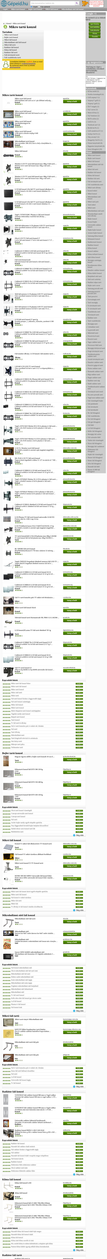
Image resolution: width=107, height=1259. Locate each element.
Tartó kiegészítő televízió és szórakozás (24, 738)
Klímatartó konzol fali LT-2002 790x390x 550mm (32, 1216)
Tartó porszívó (92, 296)
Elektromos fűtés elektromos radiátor (23, 1165)
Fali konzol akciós (17, 1159)
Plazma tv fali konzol (18, 1004)
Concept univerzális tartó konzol (22, 813)
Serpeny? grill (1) (94, 103)
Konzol (8, 23)
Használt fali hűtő (94, 467)
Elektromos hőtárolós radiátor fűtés (23, 1171)
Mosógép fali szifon (94, 434)
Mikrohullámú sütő (22, 931)
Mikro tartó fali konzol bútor (20, 683)
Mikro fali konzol (21, 151)
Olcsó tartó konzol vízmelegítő (21, 810)
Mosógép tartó (92, 324)
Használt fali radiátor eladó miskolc (23, 1146)
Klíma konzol (92, 248)
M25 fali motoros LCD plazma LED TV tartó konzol (33, 307)
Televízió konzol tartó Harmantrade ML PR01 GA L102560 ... (37, 617)
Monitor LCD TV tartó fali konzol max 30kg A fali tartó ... (35, 164)
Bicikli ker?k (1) (93, 128)
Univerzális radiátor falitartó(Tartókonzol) (30, 1120)
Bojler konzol (92, 219)
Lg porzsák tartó (93, 330)
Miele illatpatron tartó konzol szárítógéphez (25, 711)
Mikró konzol (92, 194)
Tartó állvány (15, 732)
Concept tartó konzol (18, 816)
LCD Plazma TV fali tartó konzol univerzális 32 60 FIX (34, 517)
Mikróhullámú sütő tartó (96, 211)
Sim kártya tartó (16, 741)
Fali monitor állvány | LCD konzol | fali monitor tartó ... (35, 354)
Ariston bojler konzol (95, 233)
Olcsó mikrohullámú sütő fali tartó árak (24, 971)
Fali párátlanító (93, 404)
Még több (80, 835)
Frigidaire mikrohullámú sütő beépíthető (24, 986)
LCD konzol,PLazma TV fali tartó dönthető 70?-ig (33, 630)
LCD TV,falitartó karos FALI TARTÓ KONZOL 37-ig (34, 526)
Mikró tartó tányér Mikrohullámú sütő (29, 1019)
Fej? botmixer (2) (93, 116)
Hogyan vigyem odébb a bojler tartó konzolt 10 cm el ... (34, 757)
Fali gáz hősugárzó (94, 422)
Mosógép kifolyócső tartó (96, 348)
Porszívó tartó (92, 339)
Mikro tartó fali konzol (23, 98)
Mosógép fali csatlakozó (96, 446)
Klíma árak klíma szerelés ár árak (22, 1240)
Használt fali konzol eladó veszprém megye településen (29, 1156)
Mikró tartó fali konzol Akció (25, 607)
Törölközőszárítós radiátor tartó (94, 355)
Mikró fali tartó (10, 45)
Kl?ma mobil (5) (93, 91)
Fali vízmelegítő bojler (95, 401)
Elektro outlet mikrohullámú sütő (22, 977)
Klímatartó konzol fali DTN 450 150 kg (29, 795)
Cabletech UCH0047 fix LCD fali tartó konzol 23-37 (33, 269)
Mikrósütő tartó (93, 333)
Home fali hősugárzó (95, 460)
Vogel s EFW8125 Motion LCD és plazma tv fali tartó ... (35, 492)
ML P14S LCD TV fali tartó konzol (27, 458)
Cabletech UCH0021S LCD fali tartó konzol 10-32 (33, 470)
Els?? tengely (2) (93, 106)
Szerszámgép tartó (94, 299)
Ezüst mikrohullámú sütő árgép (21, 980)
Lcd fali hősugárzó (94, 428)
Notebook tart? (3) (94, 125)
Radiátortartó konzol (95, 242)
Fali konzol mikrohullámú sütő (21, 968)
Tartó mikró (92, 205)
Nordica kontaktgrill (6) (96, 94)
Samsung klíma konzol (95, 236)
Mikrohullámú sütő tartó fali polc (27, 1042)
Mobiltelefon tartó (17, 832)
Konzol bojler (92, 222)
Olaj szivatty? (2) (93, 137)
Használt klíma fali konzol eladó (22, 1234)
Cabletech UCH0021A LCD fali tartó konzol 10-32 (33, 404)
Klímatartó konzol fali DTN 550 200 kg (29, 782)
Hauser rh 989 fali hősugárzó (94, 470)
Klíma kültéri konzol (95, 273)
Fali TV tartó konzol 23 (23, 668)
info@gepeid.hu (15, 67)
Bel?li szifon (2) (93, 119)
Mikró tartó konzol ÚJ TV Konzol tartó (29, 863)
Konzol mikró (92, 191)
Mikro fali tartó (16, 901)
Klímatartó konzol (94, 239)
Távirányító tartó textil (95, 392)
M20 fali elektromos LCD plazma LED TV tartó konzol (34, 225)
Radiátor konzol (16, 1162)
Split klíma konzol (94, 257)
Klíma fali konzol (10, 50)
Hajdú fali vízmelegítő (95, 454)
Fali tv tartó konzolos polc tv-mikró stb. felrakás (27, 726)
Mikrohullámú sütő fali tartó (25, 919)
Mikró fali (14, 904)
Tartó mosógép (93, 302)
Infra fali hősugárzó (94, 463)
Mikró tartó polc (93, 202)
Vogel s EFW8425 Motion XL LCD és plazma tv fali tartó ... (36, 479)
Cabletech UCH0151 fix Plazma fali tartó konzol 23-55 (34, 379)
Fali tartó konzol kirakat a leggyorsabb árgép (26, 699)
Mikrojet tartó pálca (17, 744)
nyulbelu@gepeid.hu (28, 63)
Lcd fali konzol (16, 1001)
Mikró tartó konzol (17, 708)
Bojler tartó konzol (35, 9)
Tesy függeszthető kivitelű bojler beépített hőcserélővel (29, 826)
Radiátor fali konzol (11, 47)
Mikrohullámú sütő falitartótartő (22, 989)
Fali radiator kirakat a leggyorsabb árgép (24, 1149)
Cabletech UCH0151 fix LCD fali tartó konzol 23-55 (33, 281)
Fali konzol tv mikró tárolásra (21, 898)
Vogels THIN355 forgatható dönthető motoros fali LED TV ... (37, 561)
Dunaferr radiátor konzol (96, 270)
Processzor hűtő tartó (95, 345)
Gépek (5, 9)
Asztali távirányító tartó (96, 359)
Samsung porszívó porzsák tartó (94, 292)
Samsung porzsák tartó (95, 288)
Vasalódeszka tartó (94, 312)
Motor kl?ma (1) (93, 113)
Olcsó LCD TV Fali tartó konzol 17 (27, 238)
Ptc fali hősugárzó (94, 413)
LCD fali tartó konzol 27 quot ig (26, 319)
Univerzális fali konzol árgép (21, 1080)
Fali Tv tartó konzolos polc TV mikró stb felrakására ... (34, 597)
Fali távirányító (93, 407)
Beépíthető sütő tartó (95, 276)
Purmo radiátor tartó (94, 368)
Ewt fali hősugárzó (94, 419)
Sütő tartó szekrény (94, 279)
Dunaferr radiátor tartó (95, 362)
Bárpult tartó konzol (18, 717)
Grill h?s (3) (92, 122)
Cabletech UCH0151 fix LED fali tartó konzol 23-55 (33, 392)
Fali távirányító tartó (11, 55)
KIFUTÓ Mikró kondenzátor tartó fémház (30, 1029)
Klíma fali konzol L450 (23, 1183)
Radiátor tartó (92, 318)
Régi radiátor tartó (94, 374)
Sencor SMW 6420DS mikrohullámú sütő (29, 952)
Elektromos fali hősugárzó (93, 450)
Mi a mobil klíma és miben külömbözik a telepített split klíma (32, 1244)
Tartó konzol (15, 720)
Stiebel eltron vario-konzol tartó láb (23, 829)
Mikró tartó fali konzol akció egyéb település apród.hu (29, 891)
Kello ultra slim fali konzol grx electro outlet (26, 998)
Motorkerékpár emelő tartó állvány (95, 215)
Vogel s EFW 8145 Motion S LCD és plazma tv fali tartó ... (35, 439)
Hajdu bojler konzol (94, 230)
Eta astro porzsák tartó (95, 395)
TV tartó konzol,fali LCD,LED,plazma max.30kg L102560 (35, 536)
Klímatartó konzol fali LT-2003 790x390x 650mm (32, 1203)
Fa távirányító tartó (94, 306)
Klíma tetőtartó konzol (95, 254)
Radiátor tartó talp (94, 381)
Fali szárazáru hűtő (94, 437)
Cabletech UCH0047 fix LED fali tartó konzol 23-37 (33, 332)
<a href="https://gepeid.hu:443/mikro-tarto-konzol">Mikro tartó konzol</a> (96, 81)
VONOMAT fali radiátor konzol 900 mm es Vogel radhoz (35, 1108)
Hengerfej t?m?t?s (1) (95, 140)
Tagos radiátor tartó (94, 342)
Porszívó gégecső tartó (95, 365)
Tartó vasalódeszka (94, 321)
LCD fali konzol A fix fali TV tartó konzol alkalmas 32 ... (35, 189)
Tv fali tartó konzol (17, 995)
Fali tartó (14, 729)
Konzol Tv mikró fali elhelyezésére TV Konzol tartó (33, 844)
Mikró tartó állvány (94, 188)
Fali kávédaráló (93, 410)
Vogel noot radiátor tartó (96, 398)
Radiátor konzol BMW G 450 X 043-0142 (29, 1130)
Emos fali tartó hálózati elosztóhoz (22, 1071)
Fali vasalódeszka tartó (12, 57)
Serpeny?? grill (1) (94, 100)
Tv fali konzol (16, 1083)
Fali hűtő (91, 425)
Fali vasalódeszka (94, 416)
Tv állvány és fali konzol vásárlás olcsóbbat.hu (27, 907)
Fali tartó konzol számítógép (20, 702)
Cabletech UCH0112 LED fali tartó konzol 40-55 (32, 251)
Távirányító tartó (93, 315)
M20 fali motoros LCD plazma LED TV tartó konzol (33, 294)
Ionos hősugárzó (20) (95, 149)
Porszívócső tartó (93, 336)
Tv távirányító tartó (94, 309)
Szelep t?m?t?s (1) (94, 134)
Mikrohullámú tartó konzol (24, 141)
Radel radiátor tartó (94, 384)
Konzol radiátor (93, 251)
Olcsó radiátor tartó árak (19, 1168)
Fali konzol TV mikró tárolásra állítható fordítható (33, 854)
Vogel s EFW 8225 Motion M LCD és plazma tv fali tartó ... (36, 426)
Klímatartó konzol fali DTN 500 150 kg (29, 769)
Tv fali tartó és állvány (18, 723)
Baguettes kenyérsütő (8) (96, 146)
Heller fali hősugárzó (95, 431)
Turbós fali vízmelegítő (95, 440)
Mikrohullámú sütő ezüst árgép (21, 983)
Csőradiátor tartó (93, 327)
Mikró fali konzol (52, 9)
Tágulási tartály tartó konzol (20, 714)
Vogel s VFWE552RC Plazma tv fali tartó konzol (32, 215)
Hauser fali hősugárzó (95, 457)
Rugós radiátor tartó (94, 377)
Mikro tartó (15, 696)
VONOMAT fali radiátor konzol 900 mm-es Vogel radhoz (35, 1095)
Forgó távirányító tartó (95, 351)
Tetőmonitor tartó (17, 747)
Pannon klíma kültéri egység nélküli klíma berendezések (30, 1247)
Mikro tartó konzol (18, 9)
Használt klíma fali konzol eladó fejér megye (26, 1231)
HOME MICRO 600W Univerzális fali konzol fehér (33, 876)
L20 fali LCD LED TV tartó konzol (27, 366)
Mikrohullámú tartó (17, 735)
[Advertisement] (40, 17)
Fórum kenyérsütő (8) (95, 143)
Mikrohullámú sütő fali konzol (72, 9)
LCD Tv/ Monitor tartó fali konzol (27, 448)
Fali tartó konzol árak (23, 260)
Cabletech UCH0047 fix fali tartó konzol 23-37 (31, 341)
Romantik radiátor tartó (95, 371)
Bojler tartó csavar (94, 285)
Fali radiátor (15, 1153)
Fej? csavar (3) (93, 110)
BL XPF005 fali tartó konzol (25, 549)
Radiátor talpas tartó (94, 282)
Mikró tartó (91, 208)
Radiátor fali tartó (10, 52)
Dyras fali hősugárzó (95, 443)
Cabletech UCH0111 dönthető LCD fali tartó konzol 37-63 (35, 504)
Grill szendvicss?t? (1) (95, 131)
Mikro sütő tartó (16, 692)
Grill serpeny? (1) (94, 97)
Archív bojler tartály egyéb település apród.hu (26, 823)
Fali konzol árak (16, 1007)
